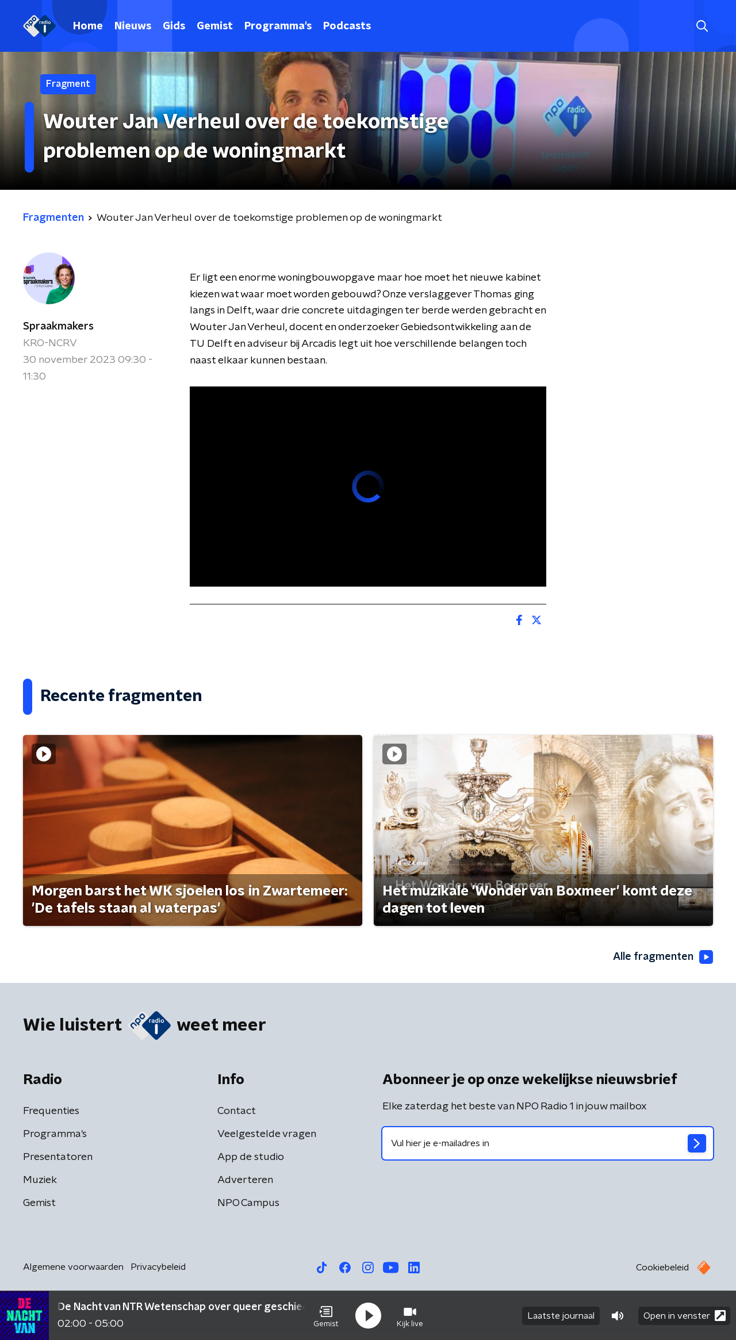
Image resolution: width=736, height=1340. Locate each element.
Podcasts (347, 26)
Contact (236, 1111)
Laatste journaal (561, 1315)
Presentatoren (58, 1157)
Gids (174, 26)
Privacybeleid (158, 1267)
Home (88, 26)
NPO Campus (248, 1203)
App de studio (250, 1157)
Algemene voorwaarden (73, 1267)
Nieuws (132, 26)
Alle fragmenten (663, 957)
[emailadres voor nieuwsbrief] (547, 1143)
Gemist (215, 26)
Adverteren (245, 1180)
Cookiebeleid (662, 1267)
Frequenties (51, 1111)
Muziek (40, 1180)
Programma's (278, 26)
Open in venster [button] (684, 1315)
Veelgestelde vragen (266, 1134)
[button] (326, 1315)
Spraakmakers (58, 326)
